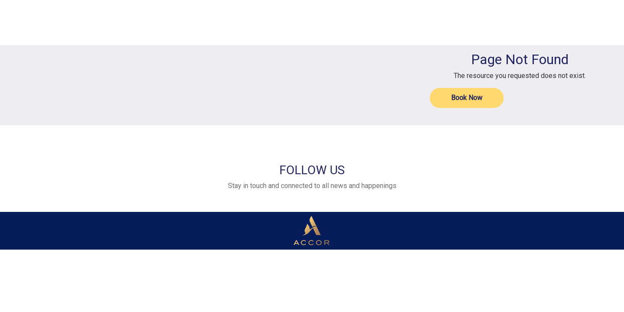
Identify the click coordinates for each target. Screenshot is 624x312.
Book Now (466, 98)
